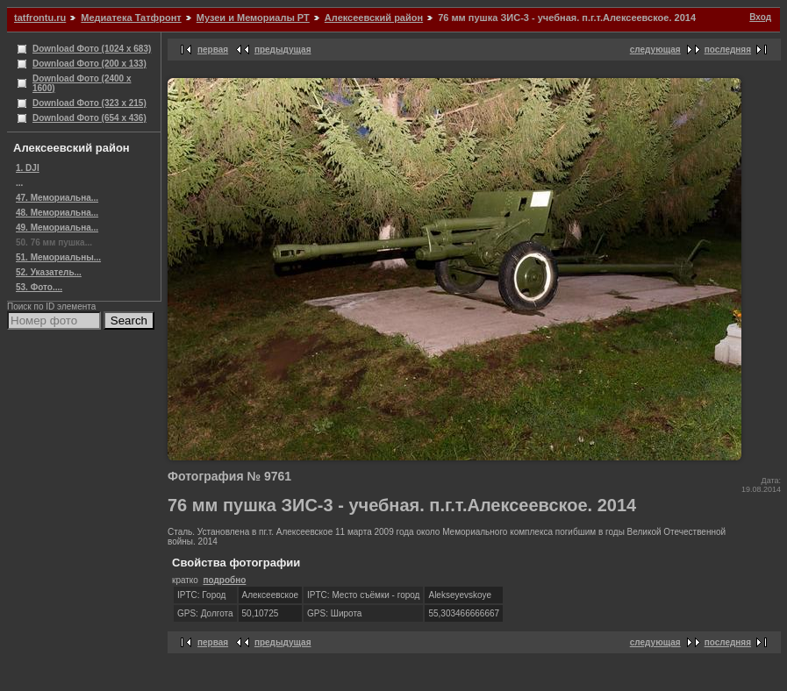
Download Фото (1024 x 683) (91, 48)
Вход (760, 17)
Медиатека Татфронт (131, 17)
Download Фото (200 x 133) (89, 63)
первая (212, 49)
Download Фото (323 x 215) (89, 103)
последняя (728, 49)
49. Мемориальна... (57, 227)
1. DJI (27, 168)
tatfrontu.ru (40, 17)
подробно (224, 580)
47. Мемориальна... (57, 198)
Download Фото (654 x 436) (89, 118)
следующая (655, 49)
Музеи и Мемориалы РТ (253, 17)
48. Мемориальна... (57, 212)
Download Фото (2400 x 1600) (82, 83)
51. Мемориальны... (58, 257)
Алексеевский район (374, 17)
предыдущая (282, 49)
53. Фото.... (39, 287)
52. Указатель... (49, 272)
